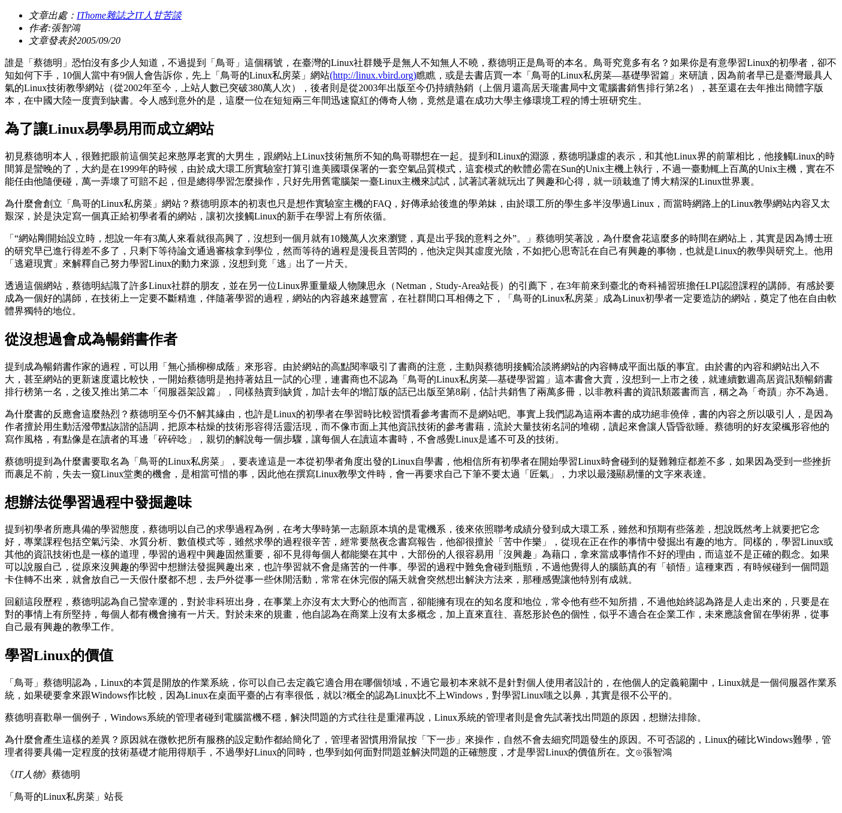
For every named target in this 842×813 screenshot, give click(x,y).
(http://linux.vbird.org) (373, 75)
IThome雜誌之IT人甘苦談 (129, 15)
